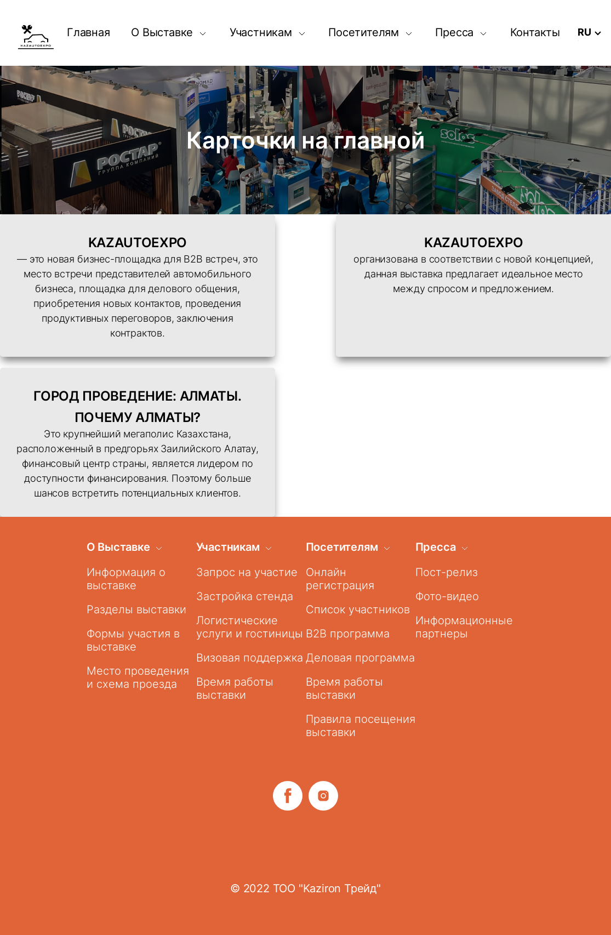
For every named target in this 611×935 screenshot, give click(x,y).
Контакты (535, 32)
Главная (88, 32)
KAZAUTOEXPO (137, 242)
